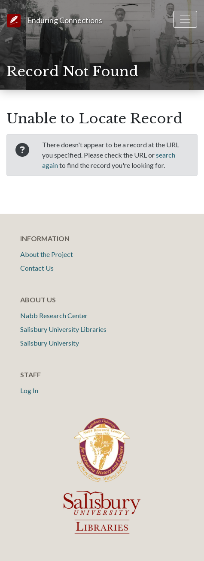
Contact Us (37, 268)
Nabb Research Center (54, 315)
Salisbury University (49, 343)
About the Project (46, 254)
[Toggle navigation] (185, 19)
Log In (29, 390)
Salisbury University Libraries (63, 329)
